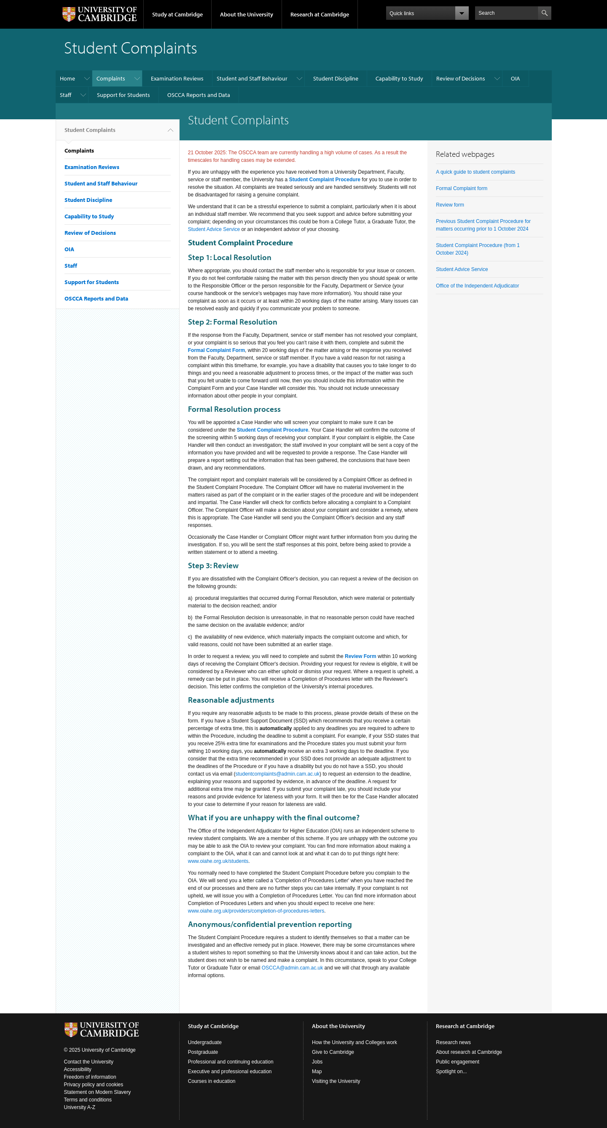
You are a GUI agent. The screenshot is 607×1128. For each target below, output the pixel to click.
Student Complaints (89, 133)
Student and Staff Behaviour (252, 78)
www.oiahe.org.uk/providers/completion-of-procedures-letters (256, 911)
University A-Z (80, 1107)
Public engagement (457, 1062)
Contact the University (88, 1062)
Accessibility (77, 1069)
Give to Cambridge (333, 1052)
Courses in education (212, 1081)
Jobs (317, 1062)
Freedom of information (90, 1077)
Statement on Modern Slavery (97, 1092)
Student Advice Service (214, 229)
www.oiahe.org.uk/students (218, 861)
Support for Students (123, 95)
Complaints (111, 78)
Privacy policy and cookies (94, 1085)
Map (317, 1071)
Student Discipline (335, 78)
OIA (515, 78)
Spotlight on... (451, 1071)
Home (67, 78)
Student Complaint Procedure (324, 180)
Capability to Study (399, 78)
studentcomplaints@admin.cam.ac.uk (277, 774)
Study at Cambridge (177, 14)
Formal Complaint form (461, 188)
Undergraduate (205, 1042)
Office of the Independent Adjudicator (477, 286)
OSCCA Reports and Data (198, 95)
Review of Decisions (460, 78)
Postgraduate (203, 1052)
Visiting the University (336, 1081)
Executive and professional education (230, 1071)
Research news (453, 1042)
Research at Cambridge (319, 14)
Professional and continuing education (231, 1062)
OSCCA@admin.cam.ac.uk (292, 968)
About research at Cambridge (469, 1052)
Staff (65, 95)
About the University (246, 14)
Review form (450, 205)
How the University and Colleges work (354, 1042)
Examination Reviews (177, 78)
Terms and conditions (88, 1100)
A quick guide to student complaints (475, 172)
